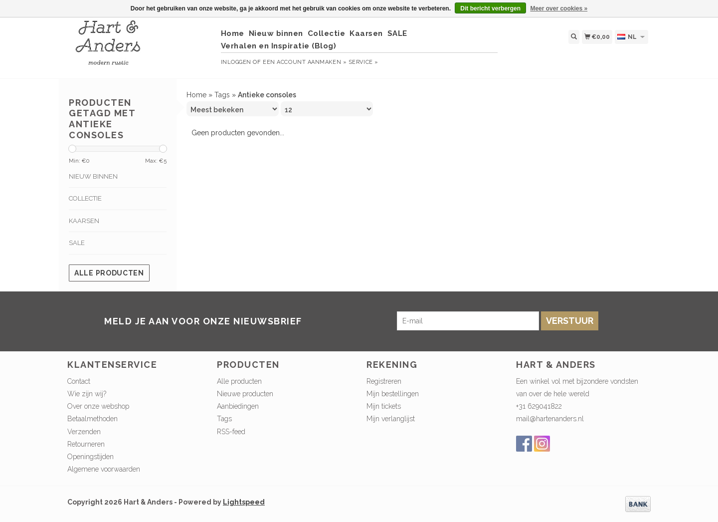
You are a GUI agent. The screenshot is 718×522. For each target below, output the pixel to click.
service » (363, 62)
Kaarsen (366, 33)
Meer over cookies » (558, 8)
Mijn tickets (383, 406)
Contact (78, 381)
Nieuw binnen (276, 33)
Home (232, 33)
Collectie (327, 33)
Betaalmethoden (92, 419)
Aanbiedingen (238, 406)
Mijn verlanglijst (390, 419)
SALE (397, 33)
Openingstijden (90, 457)
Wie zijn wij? (86, 394)
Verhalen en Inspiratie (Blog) (279, 45)
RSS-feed (231, 432)
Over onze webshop (98, 406)
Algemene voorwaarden (103, 469)
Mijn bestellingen (392, 394)
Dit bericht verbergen (490, 8)
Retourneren (86, 444)
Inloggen (236, 62)
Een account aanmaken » (305, 62)
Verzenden (84, 432)
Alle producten (109, 273)
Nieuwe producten (245, 394)
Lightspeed (244, 502)
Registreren (383, 381)
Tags (222, 95)
